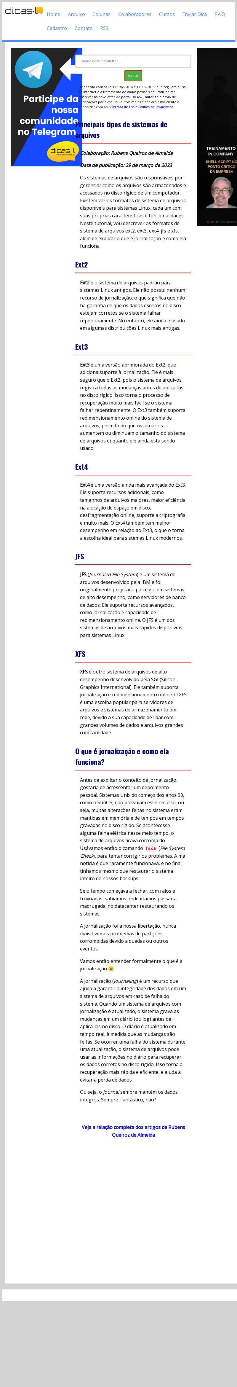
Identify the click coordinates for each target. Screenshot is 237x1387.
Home (53, 14)
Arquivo (76, 14)
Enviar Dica (194, 14)
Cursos (167, 14)
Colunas (101, 14)
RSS (104, 28)
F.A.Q (219, 14)
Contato (84, 28)
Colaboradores (134, 14)
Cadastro (57, 28)
